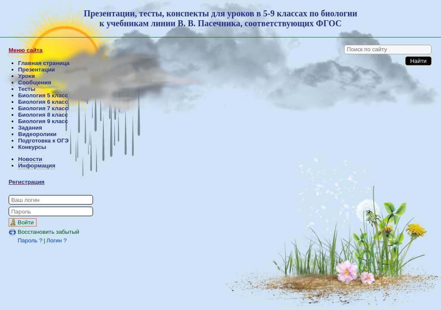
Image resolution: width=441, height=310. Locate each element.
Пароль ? (30, 240)
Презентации (36, 69)
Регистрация (26, 182)
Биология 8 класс (43, 115)
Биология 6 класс (43, 102)
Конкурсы (32, 147)
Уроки (26, 76)
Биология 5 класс (43, 95)
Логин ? (57, 240)
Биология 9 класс (43, 121)
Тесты (26, 89)
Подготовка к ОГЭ (43, 140)
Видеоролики (37, 134)
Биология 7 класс (43, 108)
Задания (30, 127)
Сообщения (34, 82)
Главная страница (43, 63)
